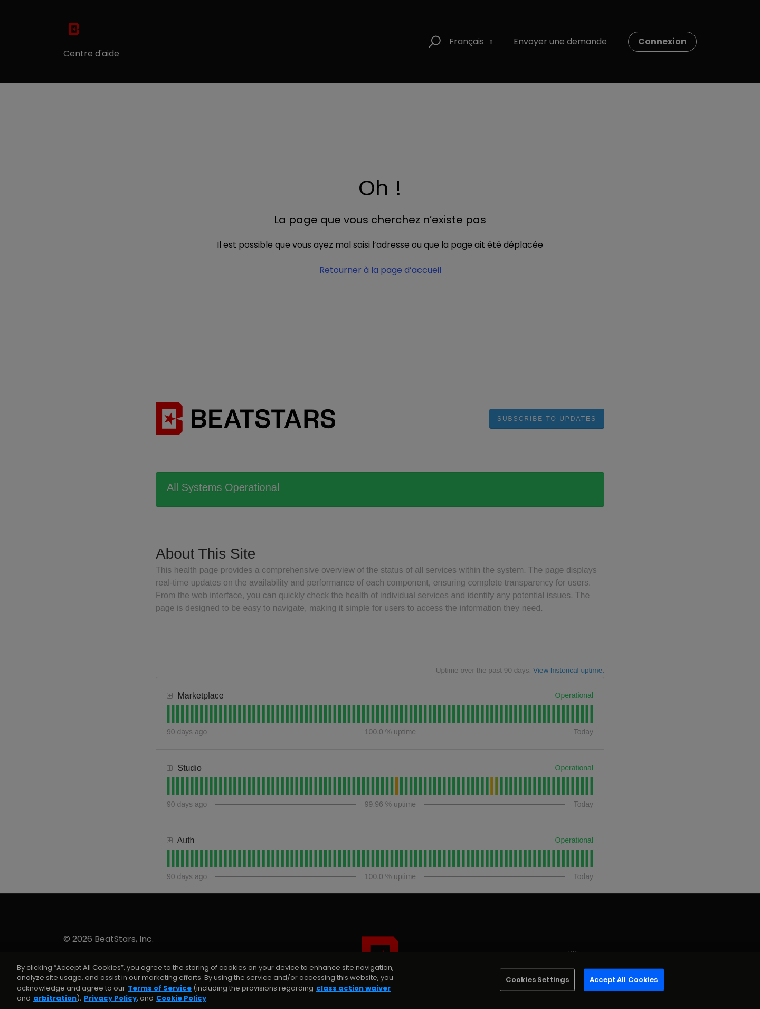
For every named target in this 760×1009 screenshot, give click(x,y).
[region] (380, 980)
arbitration (55, 998)
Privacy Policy (110, 998)
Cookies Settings (537, 980)
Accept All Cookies (624, 980)
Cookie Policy (181, 998)
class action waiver (353, 988)
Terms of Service (160, 988)
